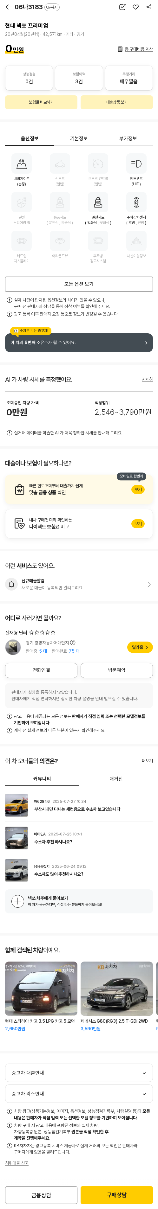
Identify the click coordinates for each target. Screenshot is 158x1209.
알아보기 (79, 489)
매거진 (116, 779)
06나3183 (37, 7)
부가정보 (128, 139)
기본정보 (79, 139)
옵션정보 (30, 139)
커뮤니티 (42, 779)
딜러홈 (137, 647)
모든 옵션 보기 (79, 284)
